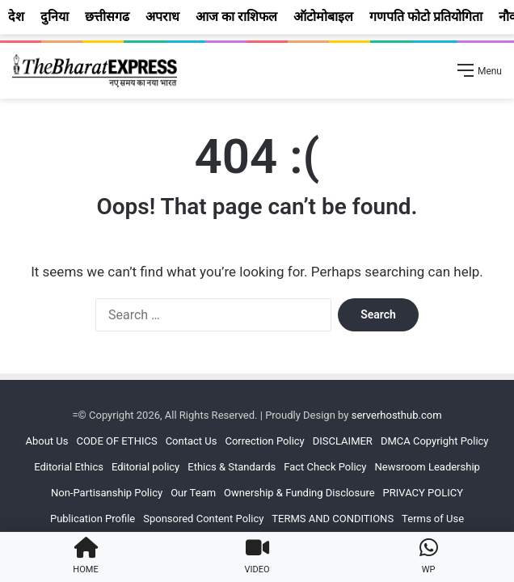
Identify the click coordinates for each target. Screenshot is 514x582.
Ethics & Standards (231, 467)
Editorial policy (145, 467)
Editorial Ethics (68, 467)
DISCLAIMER (343, 441)
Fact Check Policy (325, 467)
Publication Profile (92, 518)
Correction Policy (264, 441)
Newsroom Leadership (427, 467)
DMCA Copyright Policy (435, 441)
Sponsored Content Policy (203, 518)
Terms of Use (433, 518)
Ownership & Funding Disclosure (299, 493)
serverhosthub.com (397, 415)
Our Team (193, 493)
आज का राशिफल (236, 16)
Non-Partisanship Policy (106, 493)
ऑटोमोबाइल (323, 16)
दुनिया (54, 16)
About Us (46, 441)
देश (16, 16)
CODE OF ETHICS (116, 441)
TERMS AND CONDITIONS (333, 518)
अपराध (162, 16)
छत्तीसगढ (107, 16)
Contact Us (191, 441)
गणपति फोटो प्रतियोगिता (425, 16)
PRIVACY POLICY (423, 493)
